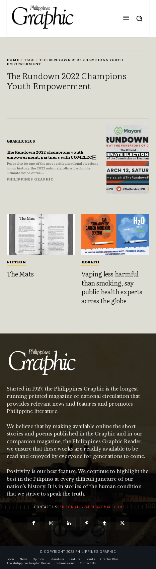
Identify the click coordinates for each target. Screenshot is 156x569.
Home (13, 59)
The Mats (20, 273)
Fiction (16, 261)
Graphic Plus (21, 141)
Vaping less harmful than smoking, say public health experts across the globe (111, 287)
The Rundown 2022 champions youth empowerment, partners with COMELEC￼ (51, 154)
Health (90, 261)
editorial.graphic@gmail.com (91, 507)
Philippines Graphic (30, 179)
